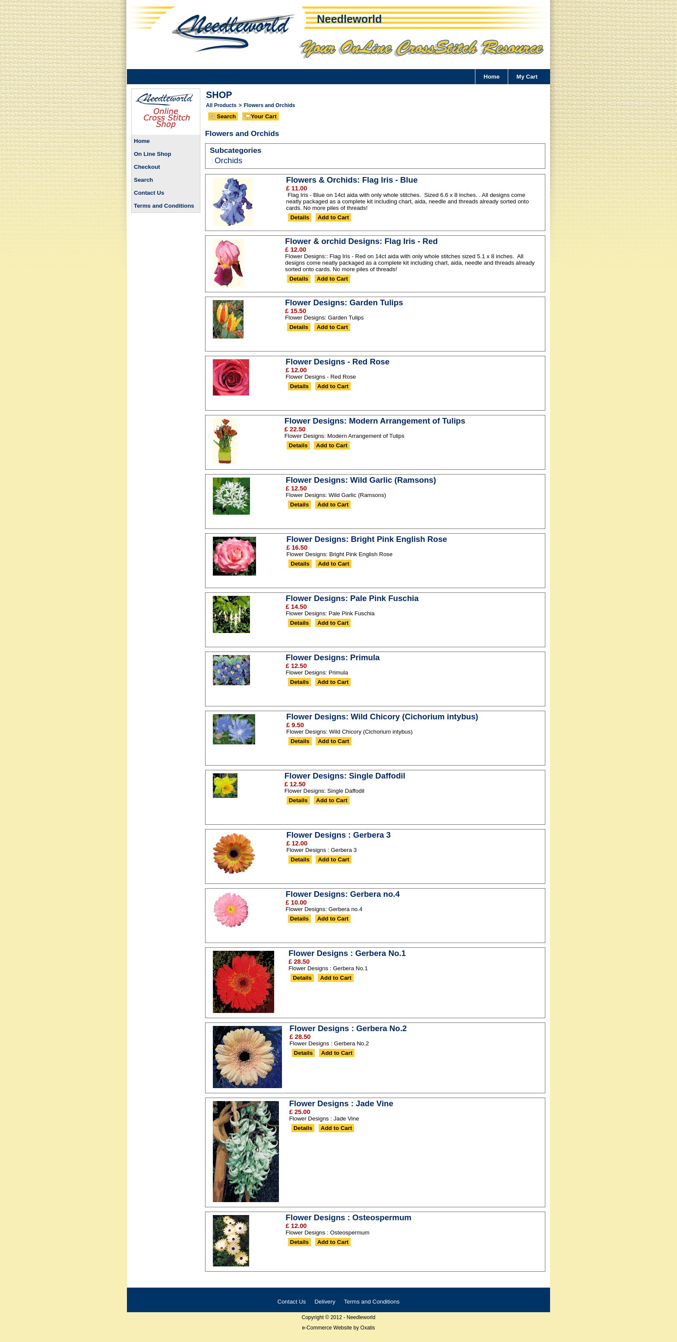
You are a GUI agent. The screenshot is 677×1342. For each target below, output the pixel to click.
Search (143, 180)
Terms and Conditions (164, 206)
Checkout (147, 167)
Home (492, 76)
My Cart (527, 76)
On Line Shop (152, 154)
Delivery (324, 1301)
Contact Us (149, 193)
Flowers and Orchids (269, 105)
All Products (221, 105)
